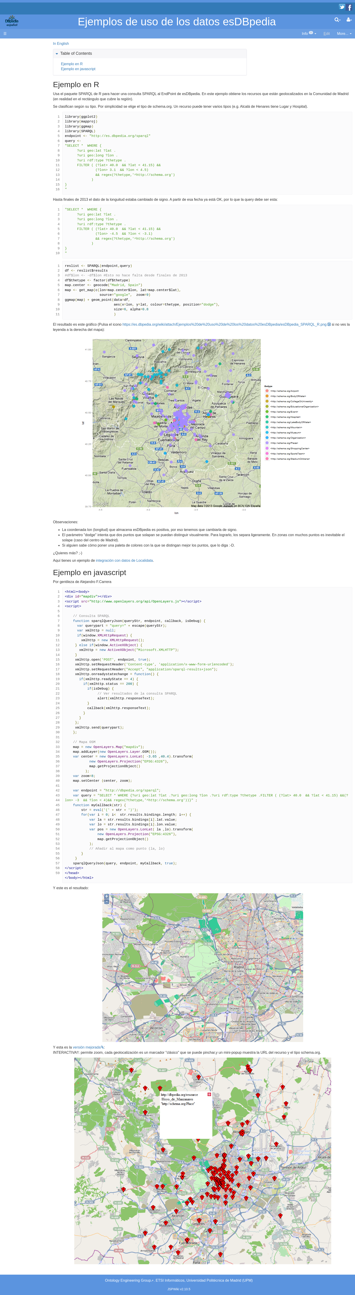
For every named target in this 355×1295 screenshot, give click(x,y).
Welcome (19, 62)
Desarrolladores (25, 74)
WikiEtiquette (23, 120)
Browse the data (25, 100)
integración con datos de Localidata (151, 566)
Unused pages (24, 126)
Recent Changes (25, 115)
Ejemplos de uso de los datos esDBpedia (177, 22)
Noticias (18, 67)
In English (88, 43)
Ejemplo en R (98, 64)
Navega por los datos (29, 95)
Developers (21, 79)
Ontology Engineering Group (128, 1280)
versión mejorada (113, 1052)
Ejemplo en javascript (105, 69)
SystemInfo (21, 141)
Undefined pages (26, 131)
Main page (11, 49)
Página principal (16, 43)
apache (12, 21)
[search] (338, 19)
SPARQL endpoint (27, 87)
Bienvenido (21, 56)
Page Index (21, 136)
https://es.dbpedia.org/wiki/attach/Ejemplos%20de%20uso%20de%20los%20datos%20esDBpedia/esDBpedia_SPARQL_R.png (182, 330)
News (32, 67)
